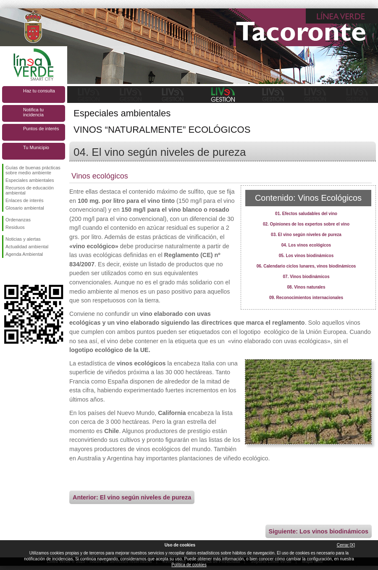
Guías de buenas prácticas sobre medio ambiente (32, 170)
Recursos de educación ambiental (29, 190)
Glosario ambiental (24, 207)
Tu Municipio (36, 147)
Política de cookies (188, 564)
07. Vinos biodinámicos (306, 276)
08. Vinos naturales (306, 287)
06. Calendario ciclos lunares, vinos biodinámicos (306, 266)
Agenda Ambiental (24, 254)
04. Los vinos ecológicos (306, 245)
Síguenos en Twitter (21, 271)
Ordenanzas (18, 219)
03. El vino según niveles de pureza (306, 234)
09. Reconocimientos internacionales (306, 297)
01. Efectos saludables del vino (306, 213)
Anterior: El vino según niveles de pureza (132, 497)
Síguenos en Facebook (7, 271)
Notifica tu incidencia (33, 112)
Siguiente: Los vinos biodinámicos (318, 531)
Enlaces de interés (24, 200)
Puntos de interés (41, 128)
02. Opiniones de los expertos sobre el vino (306, 224)
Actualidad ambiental (26, 246)
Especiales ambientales (29, 180)
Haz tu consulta (39, 90)
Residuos (15, 227)
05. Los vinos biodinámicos (306, 255)
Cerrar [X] (346, 545)
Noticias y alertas (23, 239)
